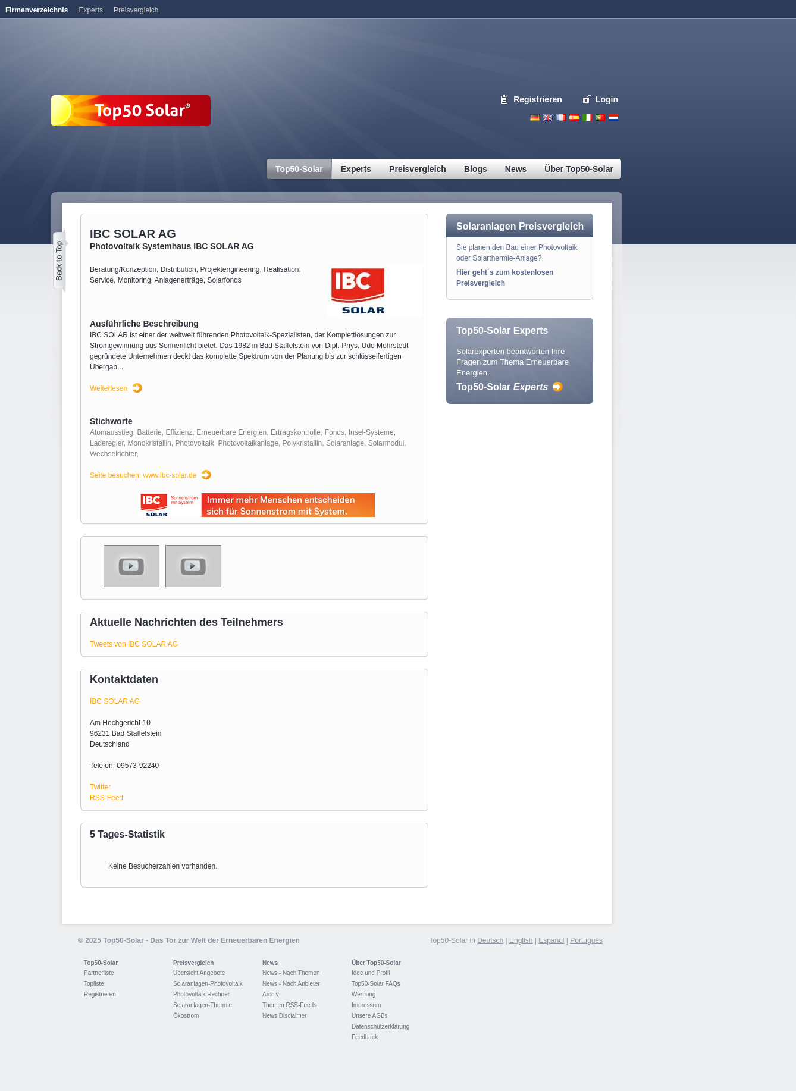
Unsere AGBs (370, 1015)
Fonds (334, 432)
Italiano (587, 117)
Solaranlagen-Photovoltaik (208, 983)
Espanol (574, 117)
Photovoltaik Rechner (201, 994)
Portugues (600, 117)
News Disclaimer (284, 1015)
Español (551, 940)
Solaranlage (345, 443)
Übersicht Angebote (199, 973)
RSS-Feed (106, 798)
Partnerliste (99, 973)
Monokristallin (149, 443)
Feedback (365, 1037)
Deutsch (535, 117)
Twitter (100, 787)
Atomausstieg (111, 432)
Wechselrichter (113, 454)
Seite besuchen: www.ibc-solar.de (143, 475)
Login (607, 99)
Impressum (366, 1005)
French (561, 117)
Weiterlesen (108, 388)
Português (586, 940)
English (548, 117)
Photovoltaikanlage (248, 443)
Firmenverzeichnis (36, 10)
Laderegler (107, 443)
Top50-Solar (502, 387)
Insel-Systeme (371, 432)
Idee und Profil (371, 973)
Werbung (363, 994)
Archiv (270, 994)
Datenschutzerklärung (380, 1026)
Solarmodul (386, 443)
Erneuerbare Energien (231, 432)
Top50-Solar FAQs (376, 983)
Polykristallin (302, 443)
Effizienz (178, 432)
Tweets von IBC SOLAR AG (134, 644)
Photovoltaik (194, 443)
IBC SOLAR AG (115, 701)
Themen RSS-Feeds (289, 1005)
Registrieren (537, 99)
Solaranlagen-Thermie (202, 1005)
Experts (91, 10)
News (270, 963)
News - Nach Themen (291, 973)
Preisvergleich (193, 963)
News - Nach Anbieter (291, 983)
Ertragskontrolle (296, 432)
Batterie (149, 432)
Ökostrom (186, 1015)
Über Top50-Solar (376, 963)
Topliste (94, 983)
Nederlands (613, 117)
